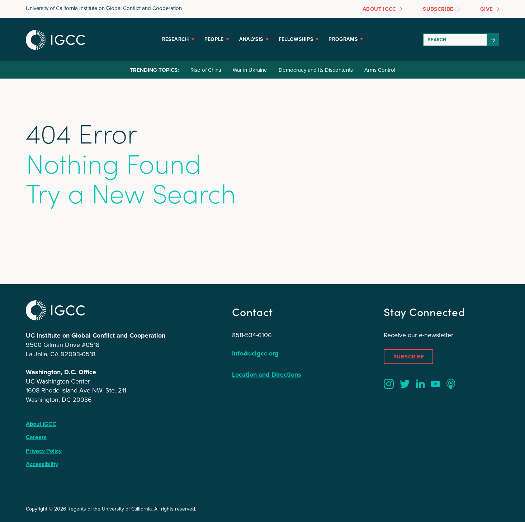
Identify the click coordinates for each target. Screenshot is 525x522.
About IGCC (41, 424)
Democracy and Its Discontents (316, 70)
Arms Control (379, 70)
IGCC (55, 40)
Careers (36, 437)
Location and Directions (266, 374)
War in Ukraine (250, 70)
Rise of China (205, 70)
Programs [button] (343, 39)
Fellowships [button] (296, 39)
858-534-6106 (252, 335)
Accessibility (42, 464)
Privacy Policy (44, 451)
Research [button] (175, 39)
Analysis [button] (251, 39)
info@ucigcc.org (255, 353)
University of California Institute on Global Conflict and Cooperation (104, 8)
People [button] (214, 39)
